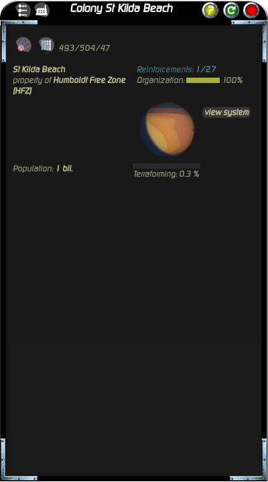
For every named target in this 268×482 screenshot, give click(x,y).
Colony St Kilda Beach (121, 8)
